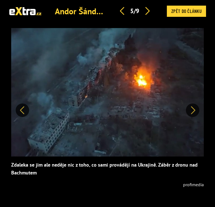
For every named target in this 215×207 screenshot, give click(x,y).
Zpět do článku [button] (186, 11)
